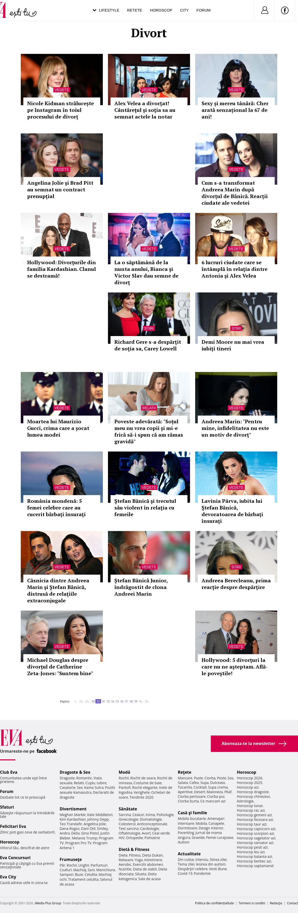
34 (112, 701)
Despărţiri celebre (192, 868)
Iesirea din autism (211, 864)
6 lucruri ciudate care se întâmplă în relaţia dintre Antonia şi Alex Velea (234, 269)
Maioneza (215, 791)
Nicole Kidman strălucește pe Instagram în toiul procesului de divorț (60, 110)
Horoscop (161, 10)
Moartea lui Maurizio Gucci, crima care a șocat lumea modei (58, 428)
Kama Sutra (93, 787)
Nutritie (125, 869)
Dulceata (217, 782)
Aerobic (125, 864)
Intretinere (153, 859)
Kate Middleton (100, 814)
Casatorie (67, 787)
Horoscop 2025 (249, 782)
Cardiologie (149, 828)
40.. (141, 701)
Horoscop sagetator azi (256, 838)
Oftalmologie (129, 833)
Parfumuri (99, 865)
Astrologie (245, 801)
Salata (183, 782)
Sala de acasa (149, 878)
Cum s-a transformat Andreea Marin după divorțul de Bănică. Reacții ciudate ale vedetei (235, 192)
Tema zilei (186, 864)
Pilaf (228, 791)
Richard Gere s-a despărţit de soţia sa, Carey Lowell (147, 345)
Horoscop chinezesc (253, 796)
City (184, 10)
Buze (79, 874)
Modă (124, 772)
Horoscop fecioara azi (255, 819)
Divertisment (72, 809)
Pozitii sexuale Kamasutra (87, 790)
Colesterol (127, 823)
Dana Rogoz (69, 828)
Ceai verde (161, 833)
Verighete (142, 792)
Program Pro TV (78, 842)
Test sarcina (129, 828)
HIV (122, 837)
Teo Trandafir (70, 823)
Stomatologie (151, 819)
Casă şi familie (192, 813)
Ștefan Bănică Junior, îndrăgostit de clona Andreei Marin (140, 587)
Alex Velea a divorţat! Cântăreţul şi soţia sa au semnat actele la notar (144, 110)
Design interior (210, 828)
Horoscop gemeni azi (254, 814)
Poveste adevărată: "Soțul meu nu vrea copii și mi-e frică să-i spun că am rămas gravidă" (148, 431)
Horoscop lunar (250, 805)
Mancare (185, 778)
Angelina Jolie (95, 823)
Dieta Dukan (152, 855)
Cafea (194, 782)
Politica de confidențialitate (214, 903)
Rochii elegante (144, 787)
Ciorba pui (215, 796)
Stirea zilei (218, 859)
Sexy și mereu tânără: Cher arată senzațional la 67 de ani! (235, 110)
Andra (64, 833)
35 (117, 701)
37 (126, 701)
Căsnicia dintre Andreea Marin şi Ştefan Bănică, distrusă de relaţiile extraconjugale (58, 590)
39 (135, 701)
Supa (204, 782)
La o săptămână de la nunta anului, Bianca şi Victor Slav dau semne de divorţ (146, 272)
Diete (123, 855)
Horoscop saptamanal (255, 865)
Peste (221, 778)
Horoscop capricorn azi (256, 828)
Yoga (139, 859)
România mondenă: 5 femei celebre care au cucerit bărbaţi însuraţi (56, 507)
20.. (87, 701)
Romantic (84, 778)
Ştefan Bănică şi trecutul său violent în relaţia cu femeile (145, 507)
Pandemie (202, 873)
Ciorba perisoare (192, 796)
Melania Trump (84, 838)
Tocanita (185, 787)
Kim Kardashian (72, 819)
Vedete (62, 90)
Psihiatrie (152, 837)
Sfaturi (7, 807)
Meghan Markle (72, 814)
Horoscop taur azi (251, 824)
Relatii (149, 408)
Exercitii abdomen (148, 864)
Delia (75, 833)
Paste (198, 778)
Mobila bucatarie (192, 818)
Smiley (102, 828)
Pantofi (125, 787)
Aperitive (185, 791)
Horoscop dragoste (253, 791)
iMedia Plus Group (48, 903)
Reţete (184, 772)
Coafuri (65, 869)
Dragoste (67, 778)
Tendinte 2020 (141, 797)
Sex (80, 787)
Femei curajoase (219, 837)
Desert (199, 791)
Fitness (135, 855)
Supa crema (218, 787)
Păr (62, 865)
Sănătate (128, 809)
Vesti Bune (218, 868)
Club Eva (8, 772)
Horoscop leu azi (251, 851)
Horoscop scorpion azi (255, 833)
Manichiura (105, 869)
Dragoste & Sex (74, 772)
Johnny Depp (98, 819)
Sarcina (125, 814)
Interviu (201, 859)
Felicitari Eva (13, 826)
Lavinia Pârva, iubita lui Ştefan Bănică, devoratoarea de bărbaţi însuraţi (232, 510)
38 (131, 701)
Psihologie (165, 814)
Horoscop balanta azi (254, 856)
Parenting (186, 832)
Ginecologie (128, 819)
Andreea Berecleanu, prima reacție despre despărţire (236, 584)
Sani (91, 869)
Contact (292, 903)
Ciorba (209, 778)
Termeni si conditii (252, 903)
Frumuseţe (70, 859)
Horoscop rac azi (251, 810)
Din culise (186, 859)
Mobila (201, 823)
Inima (150, 814)
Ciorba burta (188, 801)
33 (108, 701)
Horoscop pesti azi (252, 847)
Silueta (140, 873)
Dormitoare (187, 828)
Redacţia (276, 903)
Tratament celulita (83, 879)
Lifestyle (109, 10)
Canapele (216, 823)
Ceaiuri (138, 814)
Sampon (66, 874)
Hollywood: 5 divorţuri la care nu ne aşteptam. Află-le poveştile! (235, 666)
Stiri (149, 328)
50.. (147, 701)
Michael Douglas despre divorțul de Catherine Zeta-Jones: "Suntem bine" (60, 666)
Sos (230, 778)
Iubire (101, 782)
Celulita (91, 874)
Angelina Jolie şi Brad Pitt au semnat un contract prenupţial (60, 189)
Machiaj (79, 869)
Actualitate (189, 854)
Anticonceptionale (152, 823)
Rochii (72, 865)
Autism (184, 842)
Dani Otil (88, 828)
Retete (134, 10)
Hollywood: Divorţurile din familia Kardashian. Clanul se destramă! (61, 269)
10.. (81, 701)
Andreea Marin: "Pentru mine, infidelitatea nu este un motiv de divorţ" (235, 428)
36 (121, 701)
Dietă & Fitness (134, 849)
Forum (203, 10)
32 (103, 701)
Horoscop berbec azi (254, 861)
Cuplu (90, 782)
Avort (146, 833)
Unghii (83, 865)
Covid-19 (185, 873)
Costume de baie (148, 782)
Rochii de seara (143, 778)
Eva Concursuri (15, 857)
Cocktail (199, 787)
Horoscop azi (248, 787)
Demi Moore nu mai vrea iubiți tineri (233, 345)
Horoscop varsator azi (255, 842)
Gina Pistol (90, 833)
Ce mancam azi (213, 801)
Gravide (198, 837)
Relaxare (126, 859)
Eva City (8, 877)
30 (93, 701)
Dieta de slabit (145, 869)
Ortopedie (134, 837)
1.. (76, 701)
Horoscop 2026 (249, 778)
